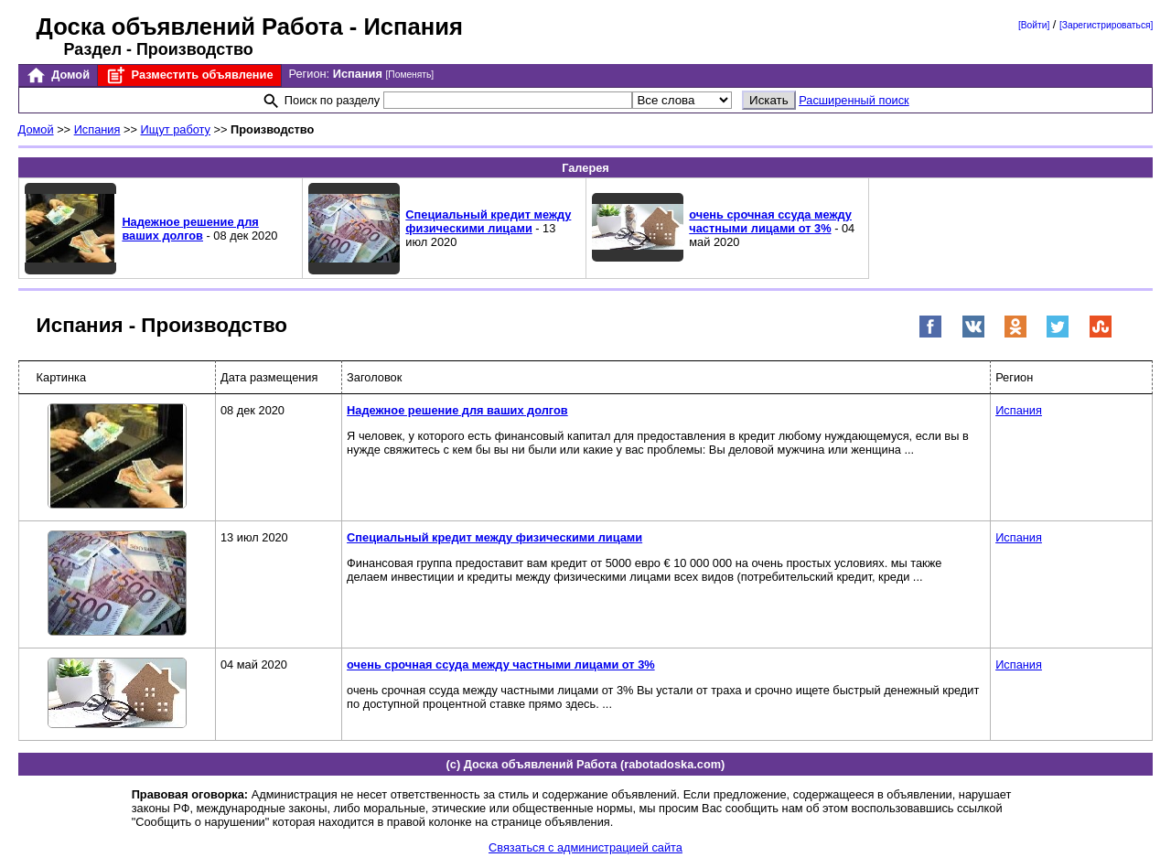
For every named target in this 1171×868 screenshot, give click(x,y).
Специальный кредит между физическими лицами (488, 221)
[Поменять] (409, 75)
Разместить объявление (189, 75)
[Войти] (1033, 25)
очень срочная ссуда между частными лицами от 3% (770, 221)
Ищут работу (176, 129)
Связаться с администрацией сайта (585, 847)
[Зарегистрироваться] (1106, 25)
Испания (97, 129)
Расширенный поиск (854, 100)
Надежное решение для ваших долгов (190, 228)
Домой (58, 75)
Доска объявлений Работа (190, 26)
